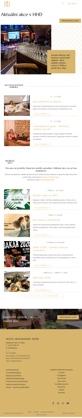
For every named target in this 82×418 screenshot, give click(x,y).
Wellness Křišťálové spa (15, 379)
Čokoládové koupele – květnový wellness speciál (54, 127)
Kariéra (61, 391)
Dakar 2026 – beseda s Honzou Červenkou (49, 250)
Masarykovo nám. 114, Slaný (15, 344)
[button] (63, 3)
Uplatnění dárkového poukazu (61, 371)
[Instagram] (58, 404)
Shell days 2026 (41, 278)
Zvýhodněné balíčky (13, 373)
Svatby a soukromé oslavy (15, 385)
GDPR (29, 413)
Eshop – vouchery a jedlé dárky (17, 388)
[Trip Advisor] (63, 404)
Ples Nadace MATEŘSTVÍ (46, 221)
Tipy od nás (61, 379)
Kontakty (61, 393)
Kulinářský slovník (61, 385)
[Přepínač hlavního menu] (72, 4)
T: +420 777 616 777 (12, 346)
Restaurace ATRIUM (13, 376)
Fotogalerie (61, 376)
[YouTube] (68, 404)
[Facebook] (53, 404)
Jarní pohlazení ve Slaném (46, 101)
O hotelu (61, 373)
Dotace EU (62, 388)
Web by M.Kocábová (68, 414)
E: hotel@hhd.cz (11, 349)
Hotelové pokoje (12, 371)
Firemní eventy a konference (16, 382)
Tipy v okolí (61, 382)
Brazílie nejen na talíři (44, 194)
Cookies (36, 413)
